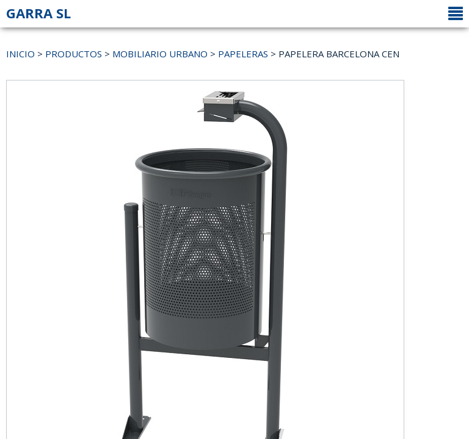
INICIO (20, 54)
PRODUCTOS (73, 54)
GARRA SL (38, 13)
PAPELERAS (243, 54)
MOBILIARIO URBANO (160, 54)
